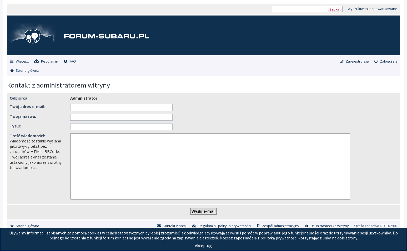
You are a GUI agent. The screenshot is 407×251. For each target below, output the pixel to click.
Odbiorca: (19, 98)
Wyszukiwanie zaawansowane (372, 8)
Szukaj (334, 9)
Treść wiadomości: (27, 135)
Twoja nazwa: (23, 116)
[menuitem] (46, 61)
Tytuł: (15, 126)
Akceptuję (203, 245)
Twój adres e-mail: (27, 106)
